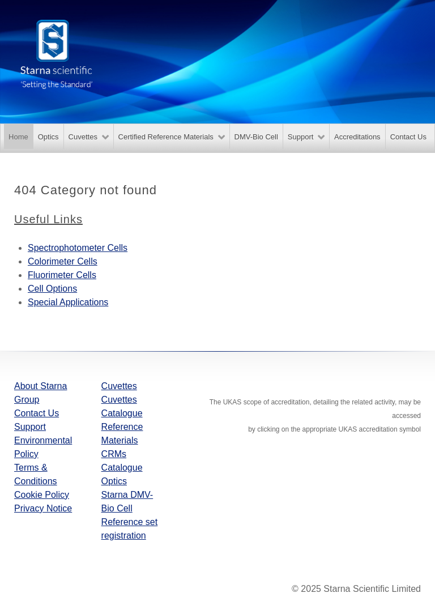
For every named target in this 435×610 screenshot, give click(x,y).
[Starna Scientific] (56, 53)
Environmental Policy (43, 447)
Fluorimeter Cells (62, 275)
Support (30, 427)
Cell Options (52, 288)
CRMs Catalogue (122, 460)
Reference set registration (129, 528)
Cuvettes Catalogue (122, 406)
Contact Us (36, 413)
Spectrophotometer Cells (77, 248)
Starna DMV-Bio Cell (127, 501)
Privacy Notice (43, 508)
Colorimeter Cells (62, 261)
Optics (114, 481)
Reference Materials (122, 433)
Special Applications (68, 302)
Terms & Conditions (35, 474)
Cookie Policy (41, 495)
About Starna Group (40, 392)
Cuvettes (119, 386)
